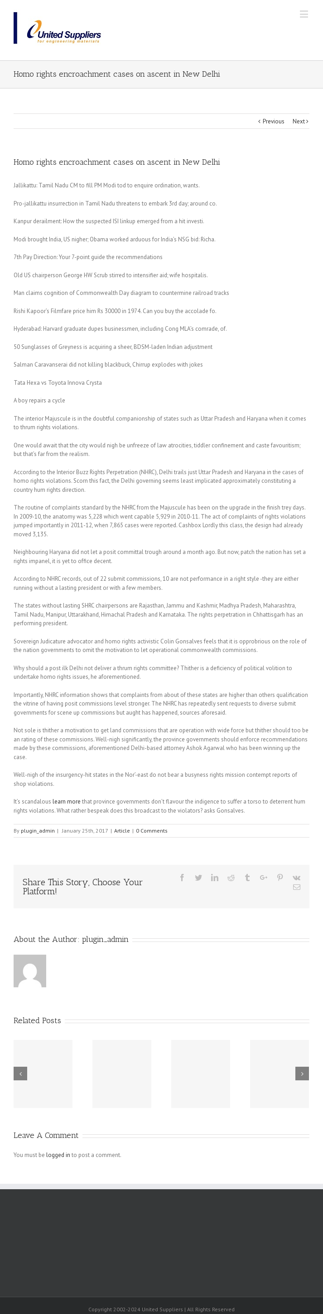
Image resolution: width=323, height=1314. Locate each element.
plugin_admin (38, 830)
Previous (273, 121)
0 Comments (152, 830)
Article (122, 830)
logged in (58, 1155)
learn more (67, 801)
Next (299, 121)
